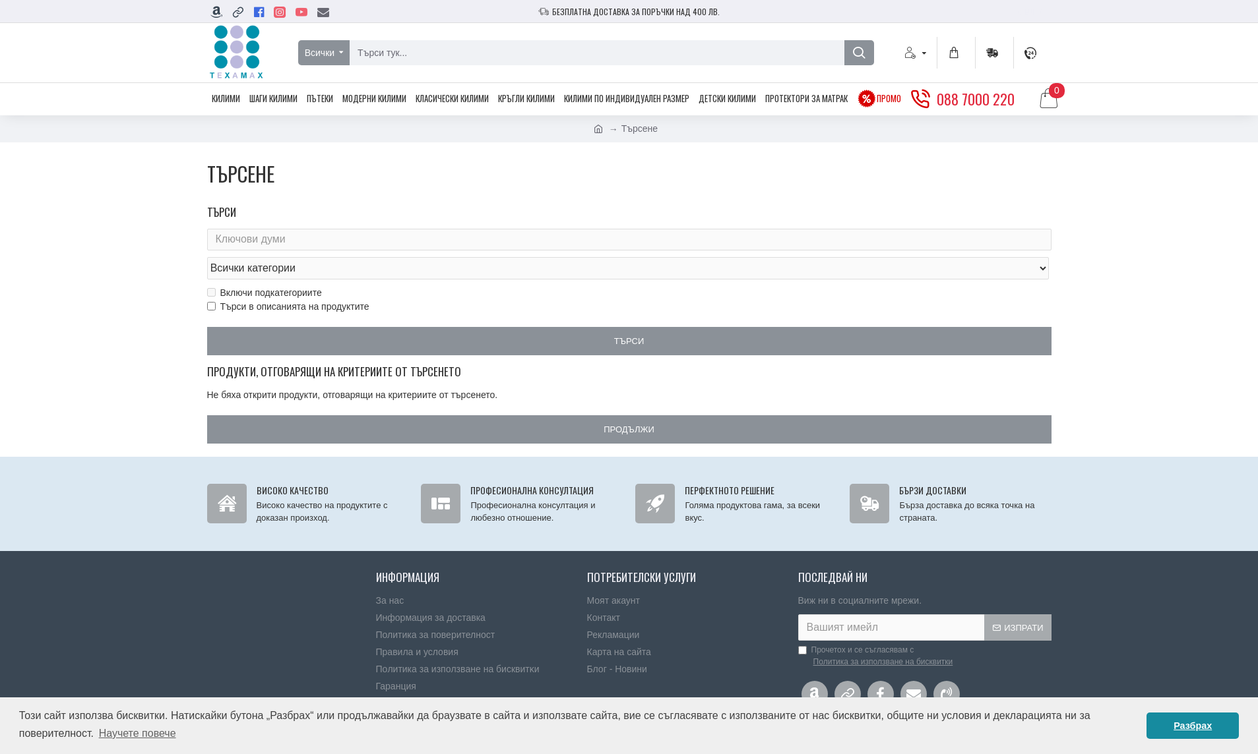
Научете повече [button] (137, 733)
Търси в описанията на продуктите (288, 281)
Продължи (629, 404)
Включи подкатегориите (264, 267)
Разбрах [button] (1193, 725)
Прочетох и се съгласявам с (876, 635)
